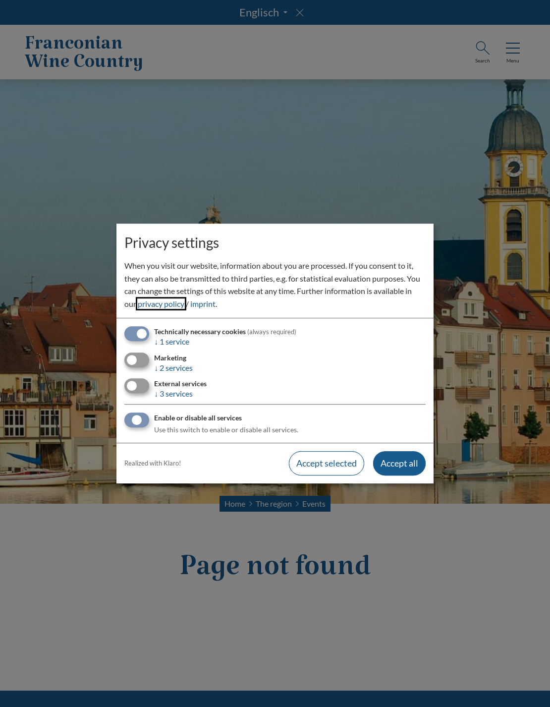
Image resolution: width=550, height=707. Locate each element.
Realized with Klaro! (152, 463)
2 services (173, 367)
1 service (171, 342)
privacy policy (161, 303)
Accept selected (326, 463)
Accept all (399, 463)
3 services (173, 393)
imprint (203, 303)
